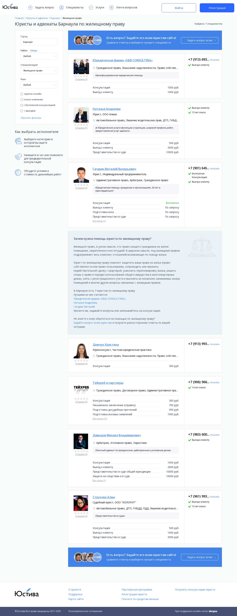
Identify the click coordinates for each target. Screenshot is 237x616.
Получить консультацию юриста (195, 589)
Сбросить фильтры (31, 117)
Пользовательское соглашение (85, 611)
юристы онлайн (31, 93)
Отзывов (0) (81, 79)
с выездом (28, 110)
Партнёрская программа (137, 589)
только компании (32, 99)
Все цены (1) (99, 220)
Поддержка (75, 594)
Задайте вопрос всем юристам (93, 322)
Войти (179, 8)
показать (215, 59)
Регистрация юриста (134, 594)
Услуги (96, 7)
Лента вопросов (123, 7)
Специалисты (72, 7)
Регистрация (217, 8)
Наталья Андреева (85, 302)
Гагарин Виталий (84, 306)
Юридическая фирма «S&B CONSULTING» (99, 298)
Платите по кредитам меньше (140, 599)
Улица (33, 50)
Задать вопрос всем (201, 40)
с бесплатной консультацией (38, 105)
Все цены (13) (100, 418)
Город (24, 36)
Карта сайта (76, 599)
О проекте (74, 589)
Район (24, 50)
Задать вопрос (41, 7)
